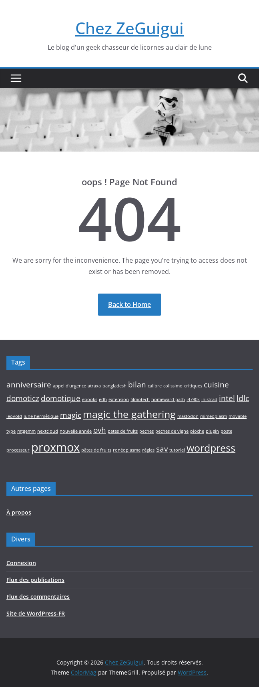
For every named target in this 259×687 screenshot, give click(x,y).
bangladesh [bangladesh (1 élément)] (114, 386)
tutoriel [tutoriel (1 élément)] (177, 450)
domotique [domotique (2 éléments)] (60, 398)
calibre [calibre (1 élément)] (155, 386)
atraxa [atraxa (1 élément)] (94, 386)
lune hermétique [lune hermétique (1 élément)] (41, 416)
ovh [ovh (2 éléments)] (99, 430)
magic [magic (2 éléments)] (70, 415)
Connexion (21, 563)
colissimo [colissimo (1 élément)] (173, 386)
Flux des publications (35, 580)
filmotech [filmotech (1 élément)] (140, 399)
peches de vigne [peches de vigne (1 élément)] (172, 431)
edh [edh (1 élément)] (103, 399)
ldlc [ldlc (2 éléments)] (243, 398)
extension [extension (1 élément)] (118, 399)
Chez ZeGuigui (129, 28)
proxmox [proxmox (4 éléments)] (55, 447)
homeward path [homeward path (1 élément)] (168, 399)
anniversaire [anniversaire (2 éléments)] (28, 384)
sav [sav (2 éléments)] (162, 449)
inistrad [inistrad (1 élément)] (209, 399)
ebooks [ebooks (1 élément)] (89, 399)
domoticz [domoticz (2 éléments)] (22, 398)
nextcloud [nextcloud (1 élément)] (47, 431)
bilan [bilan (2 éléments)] (137, 384)
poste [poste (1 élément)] (226, 431)
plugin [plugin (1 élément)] (212, 431)
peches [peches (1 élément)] (146, 431)
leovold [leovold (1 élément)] (14, 416)
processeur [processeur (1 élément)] (18, 450)
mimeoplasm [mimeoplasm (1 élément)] (213, 416)
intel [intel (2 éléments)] (227, 398)
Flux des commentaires (38, 596)
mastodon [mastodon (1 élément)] (188, 416)
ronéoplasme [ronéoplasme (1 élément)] (127, 450)
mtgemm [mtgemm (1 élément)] (26, 431)
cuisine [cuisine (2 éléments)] (216, 384)
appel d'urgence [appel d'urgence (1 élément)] (69, 386)
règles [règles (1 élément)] (148, 450)
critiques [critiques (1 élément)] (193, 386)
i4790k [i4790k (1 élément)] (193, 399)
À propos (18, 512)
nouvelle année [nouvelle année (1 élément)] (76, 431)
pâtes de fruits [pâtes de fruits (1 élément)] (96, 450)
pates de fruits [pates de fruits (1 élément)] (123, 431)
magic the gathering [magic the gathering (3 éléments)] (129, 414)
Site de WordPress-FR (35, 613)
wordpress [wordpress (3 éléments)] (211, 447)
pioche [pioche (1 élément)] (197, 431)
